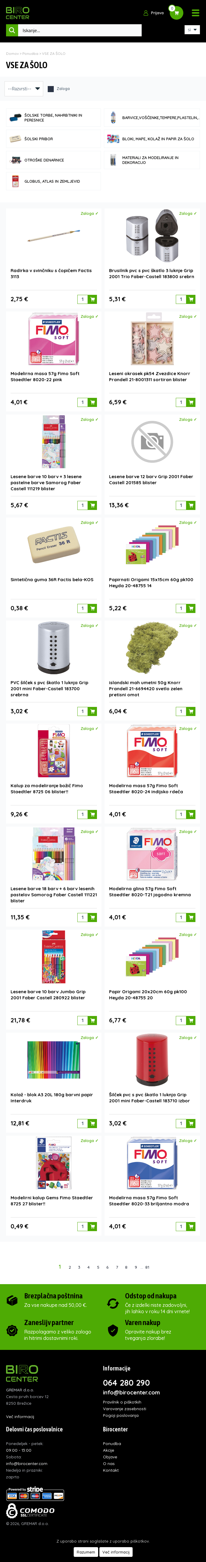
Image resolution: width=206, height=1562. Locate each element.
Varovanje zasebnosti (124, 1408)
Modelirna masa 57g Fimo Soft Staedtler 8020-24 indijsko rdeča (146, 788)
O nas (109, 1463)
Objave (110, 1456)
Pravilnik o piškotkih (122, 1401)
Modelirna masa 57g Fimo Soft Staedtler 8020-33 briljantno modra (149, 1201)
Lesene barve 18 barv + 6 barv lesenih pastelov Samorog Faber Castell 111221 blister (54, 895)
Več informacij (20, 1416)
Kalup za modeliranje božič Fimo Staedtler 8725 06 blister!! (47, 788)
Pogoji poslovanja (121, 1415)
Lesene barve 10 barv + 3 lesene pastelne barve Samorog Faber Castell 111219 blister (46, 482)
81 (147, 1267)
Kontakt (111, 1470)
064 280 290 (126, 1382)
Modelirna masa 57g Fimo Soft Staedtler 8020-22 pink (45, 376)
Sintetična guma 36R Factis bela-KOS (52, 579)
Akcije (108, 1450)
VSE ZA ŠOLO (54, 53)
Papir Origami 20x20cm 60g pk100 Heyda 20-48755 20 (148, 995)
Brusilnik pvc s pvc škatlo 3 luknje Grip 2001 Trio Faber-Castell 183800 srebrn (151, 273)
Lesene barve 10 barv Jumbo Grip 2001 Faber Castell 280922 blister (48, 995)
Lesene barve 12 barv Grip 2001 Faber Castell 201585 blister (151, 479)
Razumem (86, 1552)
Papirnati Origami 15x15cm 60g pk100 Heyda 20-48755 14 (151, 582)
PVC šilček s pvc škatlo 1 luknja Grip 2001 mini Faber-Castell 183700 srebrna (49, 689)
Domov (12, 53)
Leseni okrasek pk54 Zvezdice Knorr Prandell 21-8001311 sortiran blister (149, 376)
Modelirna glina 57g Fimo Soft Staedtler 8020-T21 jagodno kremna (150, 892)
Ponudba (30, 53)
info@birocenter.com (131, 1392)
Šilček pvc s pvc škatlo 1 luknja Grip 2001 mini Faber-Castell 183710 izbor (149, 1098)
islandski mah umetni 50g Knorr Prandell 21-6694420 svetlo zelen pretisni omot (145, 689)
